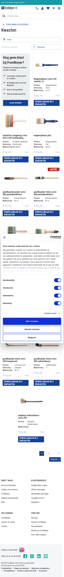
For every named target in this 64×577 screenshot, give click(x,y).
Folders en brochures (9, 489)
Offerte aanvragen (38, 489)
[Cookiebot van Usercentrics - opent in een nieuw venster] (50, 237)
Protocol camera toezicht (26, 571)
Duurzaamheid (36, 526)
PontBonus (5, 494)
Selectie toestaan (32, 329)
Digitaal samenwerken (9, 498)
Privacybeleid (9, 571)
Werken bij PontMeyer (39, 530)
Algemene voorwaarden (40, 568)
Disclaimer (43, 571)
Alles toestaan (32, 321)
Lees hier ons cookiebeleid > (28, 271)
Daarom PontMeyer (38, 522)
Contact (4, 526)
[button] (59, 8)
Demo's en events (8, 522)
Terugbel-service (37, 498)
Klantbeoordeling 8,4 (7, 2)
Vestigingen (5, 518)
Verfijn (9, 40)
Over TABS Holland (38, 535)
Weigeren (32, 337)
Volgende (54, 459)
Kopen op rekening (21, 568)
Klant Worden (15, 103)
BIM (2, 502)
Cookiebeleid (6, 568)
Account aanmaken (8, 485)
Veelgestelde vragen (39, 485)
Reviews (34, 518)
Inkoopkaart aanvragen (39, 494)
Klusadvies (35, 502)
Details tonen (50, 313)
